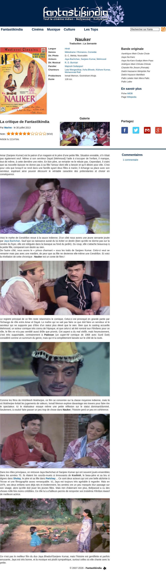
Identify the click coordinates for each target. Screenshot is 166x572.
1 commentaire (130, 159)
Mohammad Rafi (73, 72)
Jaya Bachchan (72, 59)
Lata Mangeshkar (73, 69)
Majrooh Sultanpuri (74, 66)
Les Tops (91, 29)
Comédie (92, 52)
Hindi (67, 48)
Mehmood (101, 59)
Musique (53, 29)
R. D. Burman (71, 62)
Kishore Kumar (103, 69)
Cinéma (37, 29)
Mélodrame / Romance (76, 52)
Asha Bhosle (89, 69)
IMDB (130, 93)
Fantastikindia (12, 29)
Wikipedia (131, 97)
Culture (69, 29)
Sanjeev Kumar (88, 59)
